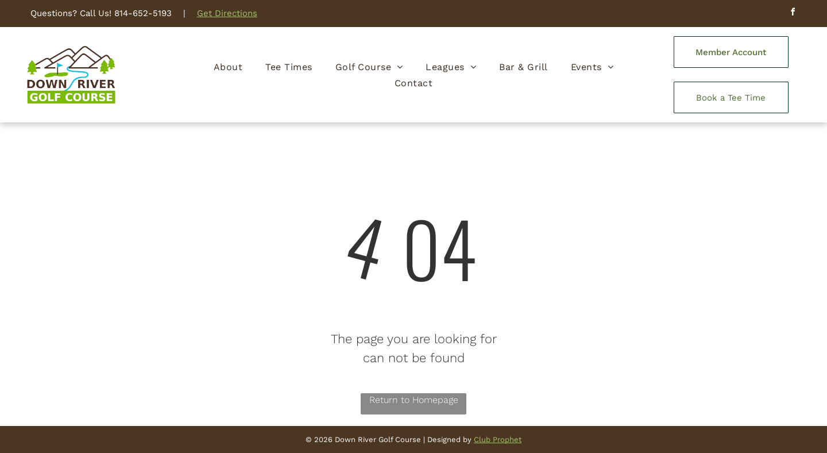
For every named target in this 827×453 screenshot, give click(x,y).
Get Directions (227, 13)
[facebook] (792, 13)
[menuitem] (228, 67)
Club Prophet (497, 439)
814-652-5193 (143, 13)
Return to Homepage (413, 399)
